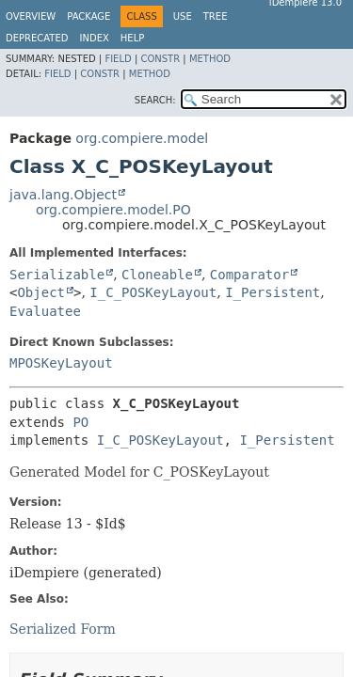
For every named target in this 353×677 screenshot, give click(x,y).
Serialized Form (62, 629)
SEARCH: (155, 100)
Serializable (56, 274)
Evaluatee (45, 311)
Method (210, 59)
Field (117, 59)
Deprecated (37, 38)
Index (94, 38)
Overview (31, 16)
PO (80, 422)
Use (182, 16)
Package (88, 16)
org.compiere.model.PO (113, 209)
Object (41, 292)
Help (132, 38)
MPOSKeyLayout (61, 362)
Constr (160, 59)
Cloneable (157, 274)
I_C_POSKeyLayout (153, 292)
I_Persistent (272, 292)
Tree (215, 16)
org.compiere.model (141, 138)
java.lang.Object (63, 194)
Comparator (249, 274)
